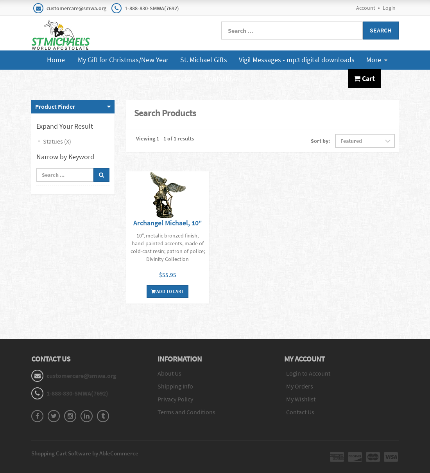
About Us (169, 373)
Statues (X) (57, 141)
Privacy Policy (175, 399)
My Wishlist (300, 399)
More (376, 59)
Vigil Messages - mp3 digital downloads (297, 59)
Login (389, 7)
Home (56, 59)
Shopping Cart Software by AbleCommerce (84, 453)
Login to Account (308, 373)
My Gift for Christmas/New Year (123, 59)
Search (381, 30)
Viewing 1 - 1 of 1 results (165, 138)
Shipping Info (175, 386)
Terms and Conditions (186, 412)
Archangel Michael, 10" (167, 222)
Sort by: (320, 140)
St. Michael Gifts (203, 59)
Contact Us (221, 78)
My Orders (299, 386)
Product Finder (170, 78)
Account (365, 7)
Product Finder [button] (55, 106)
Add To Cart (167, 291)
